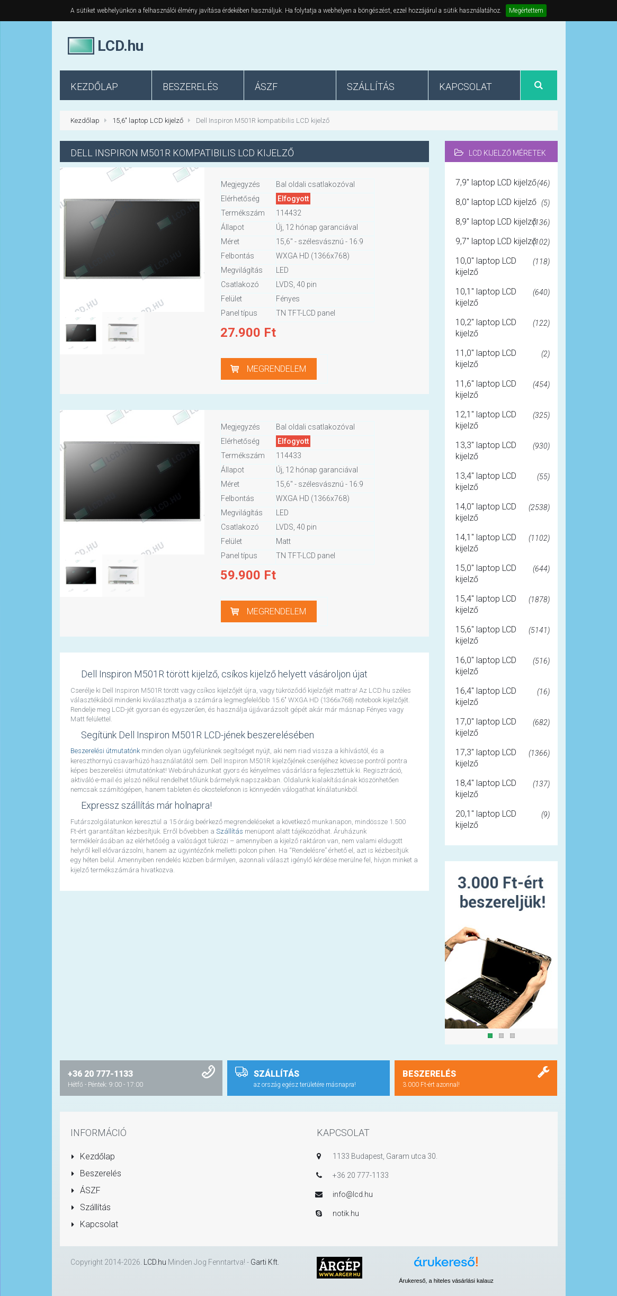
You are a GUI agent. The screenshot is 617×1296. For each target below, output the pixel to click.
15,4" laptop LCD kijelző (502, 604)
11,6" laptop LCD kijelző (502, 389)
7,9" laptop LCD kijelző (502, 183)
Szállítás (229, 831)
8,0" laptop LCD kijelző (502, 203)
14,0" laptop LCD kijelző (502, 512)
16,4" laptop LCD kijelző (502, 696)
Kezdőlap (85, 120)
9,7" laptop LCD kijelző (502, 242)
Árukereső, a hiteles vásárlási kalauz (446, 1280)
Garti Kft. (265, 1262)
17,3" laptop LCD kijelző (502, 757)
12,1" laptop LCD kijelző (502, 420)
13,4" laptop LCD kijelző (502, 481)
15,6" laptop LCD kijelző (147, 120)
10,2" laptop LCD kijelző (502, 327)
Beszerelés (96, 1173)
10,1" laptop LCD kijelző (502, 297)
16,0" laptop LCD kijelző (502, 665)
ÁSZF (85, 1190)
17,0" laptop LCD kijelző (502, 727)
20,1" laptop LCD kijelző (502, 819)
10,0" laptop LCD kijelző (502, 266)
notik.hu (346, 1213)
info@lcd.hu (353, 1194)
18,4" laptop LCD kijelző (502, 788)
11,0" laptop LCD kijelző (502, 358)
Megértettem (526, 10)
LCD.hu (155, 1262)
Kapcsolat (94, 1224)
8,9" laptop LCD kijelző (502, 222)
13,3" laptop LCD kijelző (502, 450)
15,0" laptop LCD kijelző (502, 573)
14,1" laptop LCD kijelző (502, 542)
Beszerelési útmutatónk (105, 751)
